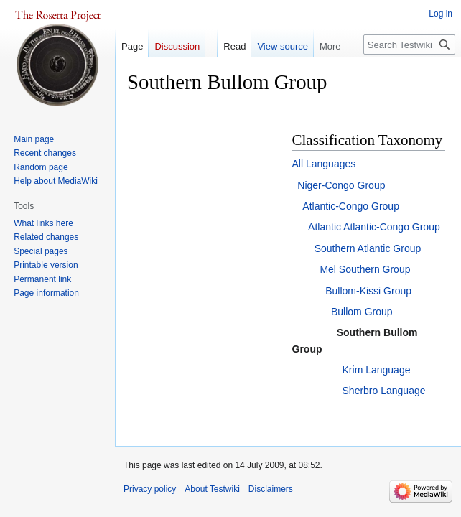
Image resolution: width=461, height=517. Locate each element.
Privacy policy (150, 489)
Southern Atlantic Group (368, 248)
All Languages (324, 163)
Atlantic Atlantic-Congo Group (374, 227)
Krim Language (377, 370)
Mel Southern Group (365, 269)
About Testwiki (212, 489)
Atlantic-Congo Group (350, 206)
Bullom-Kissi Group (368, 291)
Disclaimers (270, 489)
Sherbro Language (384, 390)
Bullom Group (362, 311)
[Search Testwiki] (409, 44)
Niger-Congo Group (341, 185)
